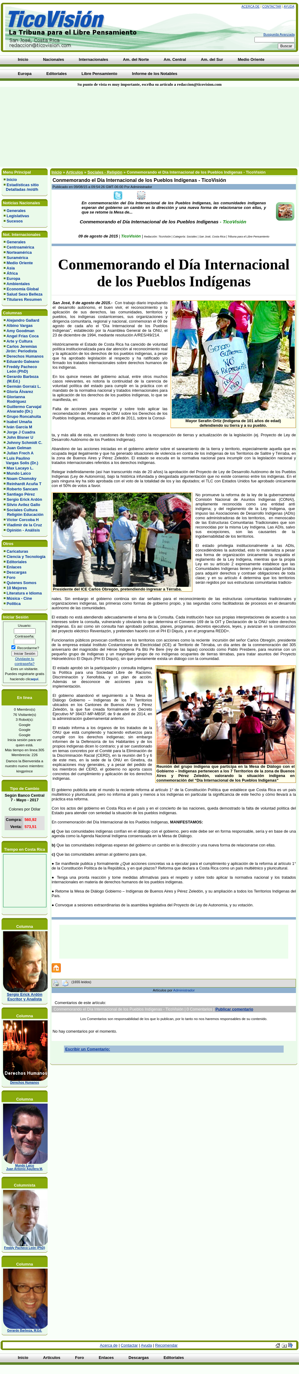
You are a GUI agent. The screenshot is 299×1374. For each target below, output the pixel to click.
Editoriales (17, 561)
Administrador (184, 990)
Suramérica (17, 257)
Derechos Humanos (25, 356)
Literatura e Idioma (24, 593)
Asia (10, 268)
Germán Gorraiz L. (24, 386)
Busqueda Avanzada (279, 34)
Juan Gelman (19, 448)
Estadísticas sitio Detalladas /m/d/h (21, 187)
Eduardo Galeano (23, 361)
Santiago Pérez (21, 494)
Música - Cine (19, 598)
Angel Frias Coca (22, 336)
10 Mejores (17, 588)
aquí (34, 679)
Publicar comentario (234, 1009)
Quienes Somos (22, 582)
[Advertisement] (73, 127)
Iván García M (19, 427)
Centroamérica (20, 247)
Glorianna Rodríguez (15, 399)
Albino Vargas (19, 325)
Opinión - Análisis (23, 530)
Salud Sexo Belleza (25, 294)
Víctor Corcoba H (23, 519)
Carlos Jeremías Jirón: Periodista (20, 348)
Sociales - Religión (104, 172)
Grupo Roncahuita (24, 416)
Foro (11, 577)
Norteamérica (19, 252)
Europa (13, 278)
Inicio (12, 179)
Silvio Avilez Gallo (23, 504)
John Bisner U (20, 437)
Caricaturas (17, 551)
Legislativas (18, 216)
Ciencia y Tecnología (26, 556)
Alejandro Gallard (22, 320)
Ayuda (289, 6)
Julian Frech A (20, 453)
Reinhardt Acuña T (24, 483)
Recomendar (166, 1345)
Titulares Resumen (24, 299)
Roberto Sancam (22, 489)
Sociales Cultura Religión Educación (23, 512)
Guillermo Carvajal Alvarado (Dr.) (22, 409)
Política (14, 603)
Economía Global (23, 289)
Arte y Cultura (19, 341)
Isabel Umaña (19, 421)
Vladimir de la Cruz (24, 525)
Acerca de (251, 6)
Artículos (74, 172)
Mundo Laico (19, 473)
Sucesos (15, 221)
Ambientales (18, 283)
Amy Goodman (20, 330)
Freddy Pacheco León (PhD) (20, 369)
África (12, 273)
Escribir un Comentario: (87, 1049)
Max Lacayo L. (20, 468)
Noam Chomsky (22, 478)
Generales (16, 210)
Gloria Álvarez (20, 391)
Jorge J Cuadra (21, 432)
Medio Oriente (20, 263)
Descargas (17, 572)
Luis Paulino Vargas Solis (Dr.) (21, 460)
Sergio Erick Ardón (24, 499)
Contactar (271, 6)
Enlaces (14, 567)
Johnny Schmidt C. (24, 442)
